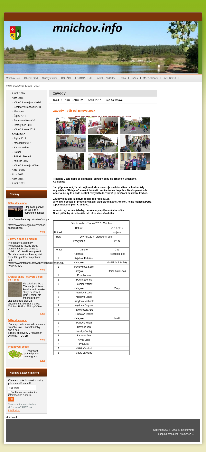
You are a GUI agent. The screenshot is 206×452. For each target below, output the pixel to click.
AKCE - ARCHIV (106, 78)
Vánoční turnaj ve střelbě (27, 102)
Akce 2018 (18, 98)
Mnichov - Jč (13, 78)
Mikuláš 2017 (21, 161)
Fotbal (123, 78)
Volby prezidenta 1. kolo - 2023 (23, 85)
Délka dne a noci (17, 203)
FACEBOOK (169, 78)
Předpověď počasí (18, 346)
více (42, 231)
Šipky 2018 (20, 116)
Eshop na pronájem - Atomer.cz (175, 434)
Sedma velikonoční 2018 (27, 107)
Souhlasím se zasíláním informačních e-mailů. (22, 394)
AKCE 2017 (18, 134)
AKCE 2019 (18, 93)
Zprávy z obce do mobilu (22, 239)
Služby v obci (49, 78)
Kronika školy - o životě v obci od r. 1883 (25, 278)
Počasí (134, 78)
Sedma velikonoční (24, 120)
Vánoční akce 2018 (24, 129)
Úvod (56, 100)
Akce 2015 (18, 174)
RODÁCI (66, 78)
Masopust (19, 111)
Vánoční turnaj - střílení (26, 165)
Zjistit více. (14, 410)
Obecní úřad (31, 78)
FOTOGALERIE (84, 78)
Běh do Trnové (22, 156)
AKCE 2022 (18, 183)
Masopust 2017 (22, 143)
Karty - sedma (21, 147)
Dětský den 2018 (23, 125)
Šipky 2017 (20, 138)
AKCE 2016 (18, 170)
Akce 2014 (18, 179)
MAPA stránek (150, 78)
